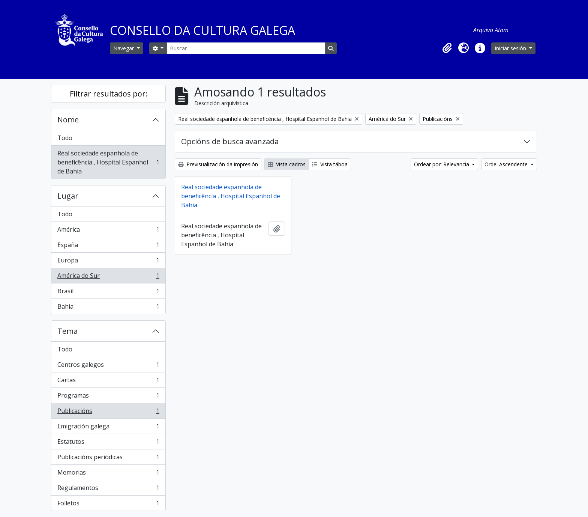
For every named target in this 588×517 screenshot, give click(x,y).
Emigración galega (108, 428)
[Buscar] (245, 48)
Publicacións (108, 412)
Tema (67, 331)
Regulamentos (108, 489)
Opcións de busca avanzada (230, 141)
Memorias (108, 474)
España (108, 246)
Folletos (108, 505)
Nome (68, 120)
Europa (108, 262)
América (108, 231)
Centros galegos (108, 366)
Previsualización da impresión (218, 164)
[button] (447, 48)
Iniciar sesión (511, 48)
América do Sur (108, 277)
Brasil (108, 292)
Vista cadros (287, 164)
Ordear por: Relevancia (442, 164)
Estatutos (108, 443)
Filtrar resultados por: (108, 94)
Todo (64, 138)
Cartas (108, 381)
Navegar (124, 48)
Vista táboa (330, 164)
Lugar (67, 196)
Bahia (108, 308)
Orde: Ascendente (506, 164)
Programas (108, 397)
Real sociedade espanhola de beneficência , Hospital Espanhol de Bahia (108, 162)
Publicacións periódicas (108, 458)
